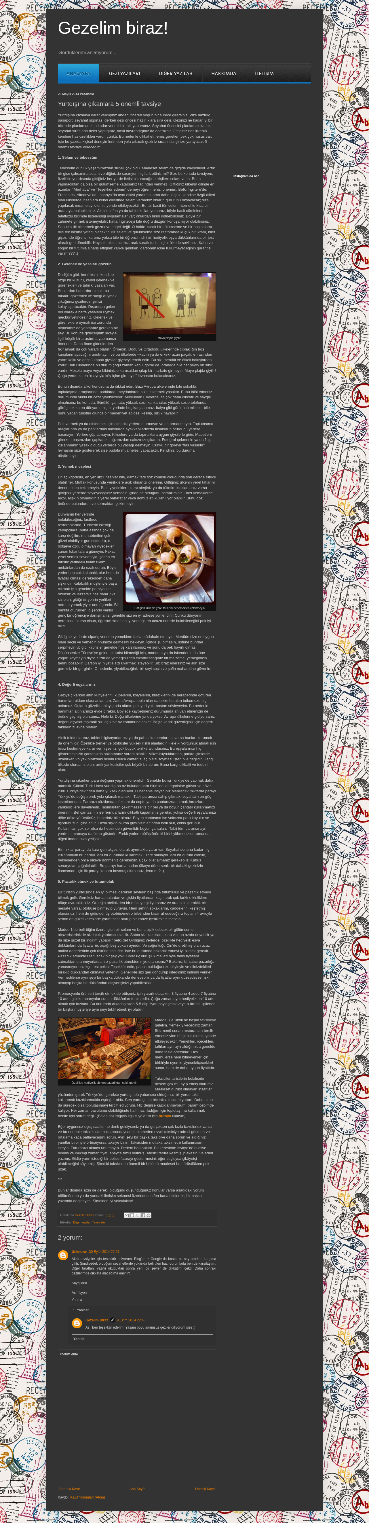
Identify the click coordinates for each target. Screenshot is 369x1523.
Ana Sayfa (137, 1489)
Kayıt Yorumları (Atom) (87, 1497)
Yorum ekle (69, 1354)
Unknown (79, 1252)
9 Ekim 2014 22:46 (131, 1320)
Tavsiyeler (99, 1222)
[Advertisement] (276, 128)
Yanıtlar (82, 1310)
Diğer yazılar (81, 1222)
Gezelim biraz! (113, 27)
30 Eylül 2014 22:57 (104, 1252)
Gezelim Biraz (96, 1320)
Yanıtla (77, 1300)
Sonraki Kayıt (69, 1489)
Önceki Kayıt (205, 1489)
